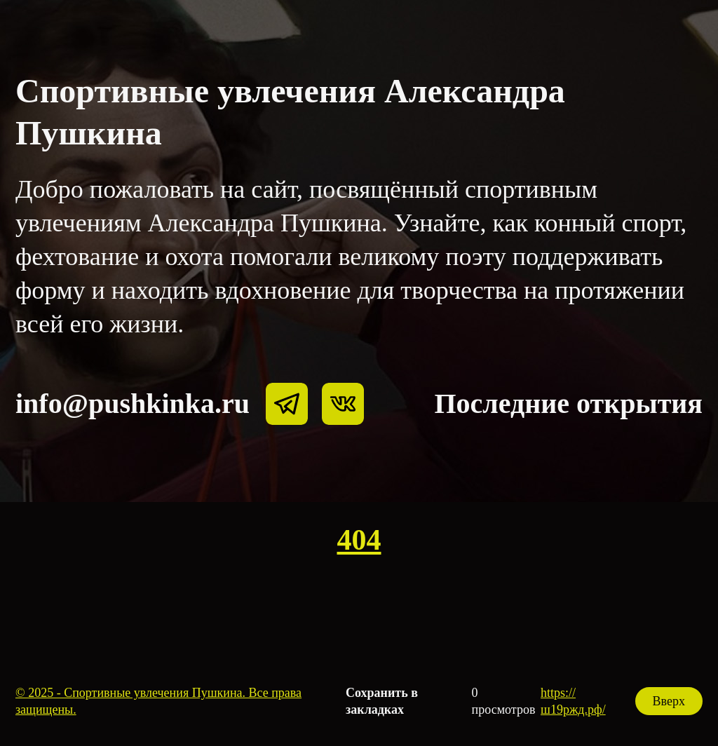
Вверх (669, 701)
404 (359, 540)
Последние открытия (568, 403)
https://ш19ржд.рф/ (573, 701)
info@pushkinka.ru (132, 403)
